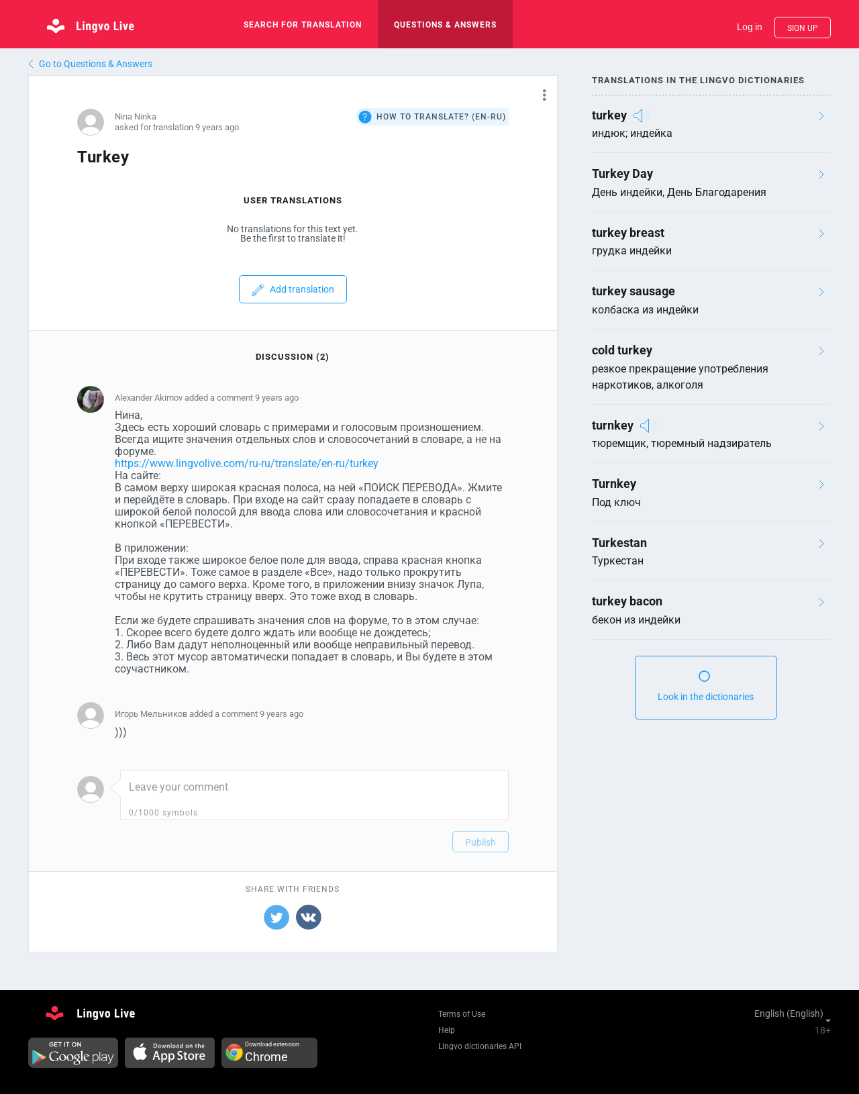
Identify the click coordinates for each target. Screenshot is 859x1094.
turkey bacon (627, 601)
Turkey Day (622, 173)
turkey (609, 115)
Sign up (802, 28)
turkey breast (628, 233)
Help (446, 1030)
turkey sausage (633, 291)
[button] (539, 94)
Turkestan (619, 543)
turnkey (613, 425)
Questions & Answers (445, 25)
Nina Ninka (135, 116)
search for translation (303, 25)
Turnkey (614, 484)
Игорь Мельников (151, 714)
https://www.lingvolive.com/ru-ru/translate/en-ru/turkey (246, 463)
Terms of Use (461, 1014)
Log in (749, 26)
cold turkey (622, 350)
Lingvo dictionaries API (479, 1046)
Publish (480, 842)
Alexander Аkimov (149, 398)
